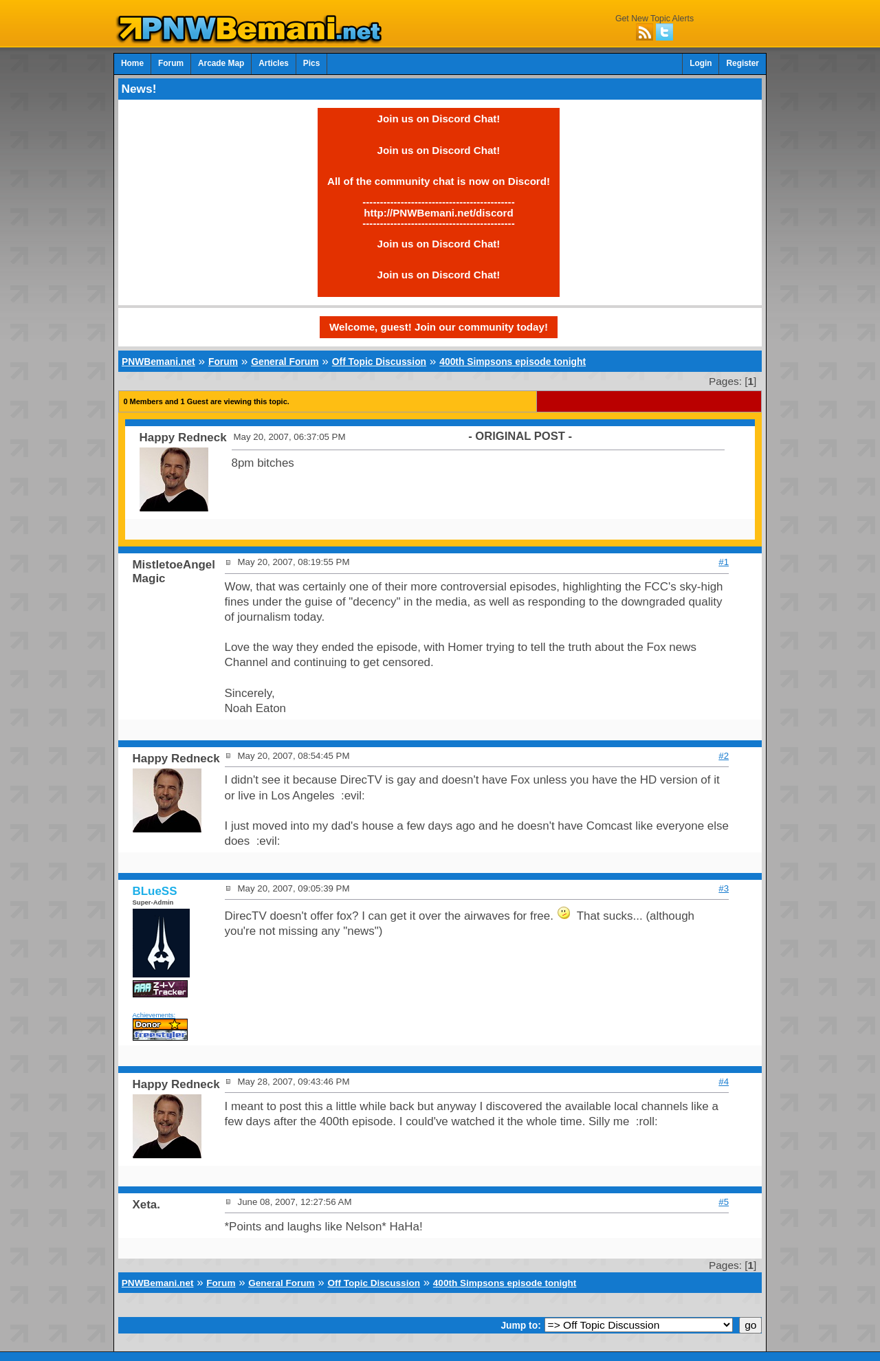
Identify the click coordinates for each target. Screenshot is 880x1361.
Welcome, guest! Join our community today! (438, 327)
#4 (723, 1081)
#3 (723, 888)
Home (132, 63)
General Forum (284, 361)
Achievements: (154, 1015)
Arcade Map (221, 63)
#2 (723, 756)
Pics (311, 63)
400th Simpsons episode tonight (512, 361)
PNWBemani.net (158, 361)
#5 (723, 1202)
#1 (723, 562)
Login (701, 63)
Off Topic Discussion (379, 361)
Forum (171, 63)
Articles (273, 63)
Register (742, 63)
